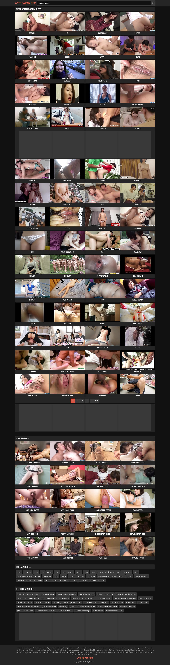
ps (94, 572)
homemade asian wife (115, 611)
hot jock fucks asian (66, 611)
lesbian (21, 580)
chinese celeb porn (50, 606)
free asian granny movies (108, 576)
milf (48, 580)
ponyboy (64, 606)
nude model (144, 602)
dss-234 (77, 598)
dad (73, 606)
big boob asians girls (43, 602)
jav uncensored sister (106, 594)
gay (57, 576)
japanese (48, 576)
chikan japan (33, 594)
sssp (56, 580)
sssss (130, 576)
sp (137, 572)
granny (73, 576)
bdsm (94, 580)
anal (64, 576)
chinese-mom (68, 572)
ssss (50, 572)
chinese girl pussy (113, 572)
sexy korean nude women (108, 606)
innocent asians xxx (87, 594)
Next (97, 401)
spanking (74, 580)
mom (82, 576)
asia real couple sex (128, 606)
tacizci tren (88, 598)
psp (123, 576)
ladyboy (84, 580)
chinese (28, 572)
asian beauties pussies (26, 611)
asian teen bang (118, 602)
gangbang (92, 576)
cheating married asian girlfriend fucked (68, 602)
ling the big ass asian (47, 598)
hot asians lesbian (48, 594)
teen (30, 580)
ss (43, 572)
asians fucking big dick (104, 598)
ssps (39, 576)
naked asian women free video (29, 606)
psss (101, 572)
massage (39, 580)
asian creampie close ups (46, 611)
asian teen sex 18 (142, 576)
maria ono (131, 602)
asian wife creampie (83, 611)
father (103, 580)
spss (79, 572)
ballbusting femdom (25, 602)
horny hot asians (146, 598)
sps (58, 572)
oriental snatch (91, 602)
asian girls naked (64, 598)
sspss (64, 580)
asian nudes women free (87, 606)
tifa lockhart (99, 611)
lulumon (22, 594)
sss (20, 572)
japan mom (127, 572)
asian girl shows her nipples (127, 594)
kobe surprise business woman (126, 598)
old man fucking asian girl (27, 598)
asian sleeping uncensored (67, 594)
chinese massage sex (26, 576)
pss (37, 572)
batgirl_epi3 (104, 602)
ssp (87, 572)
